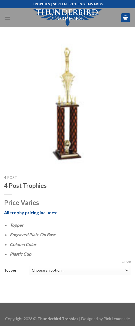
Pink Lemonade (116, 318)
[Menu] (7, 17)
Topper (10, 270)
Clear (126, 261)
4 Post (10, 177)
